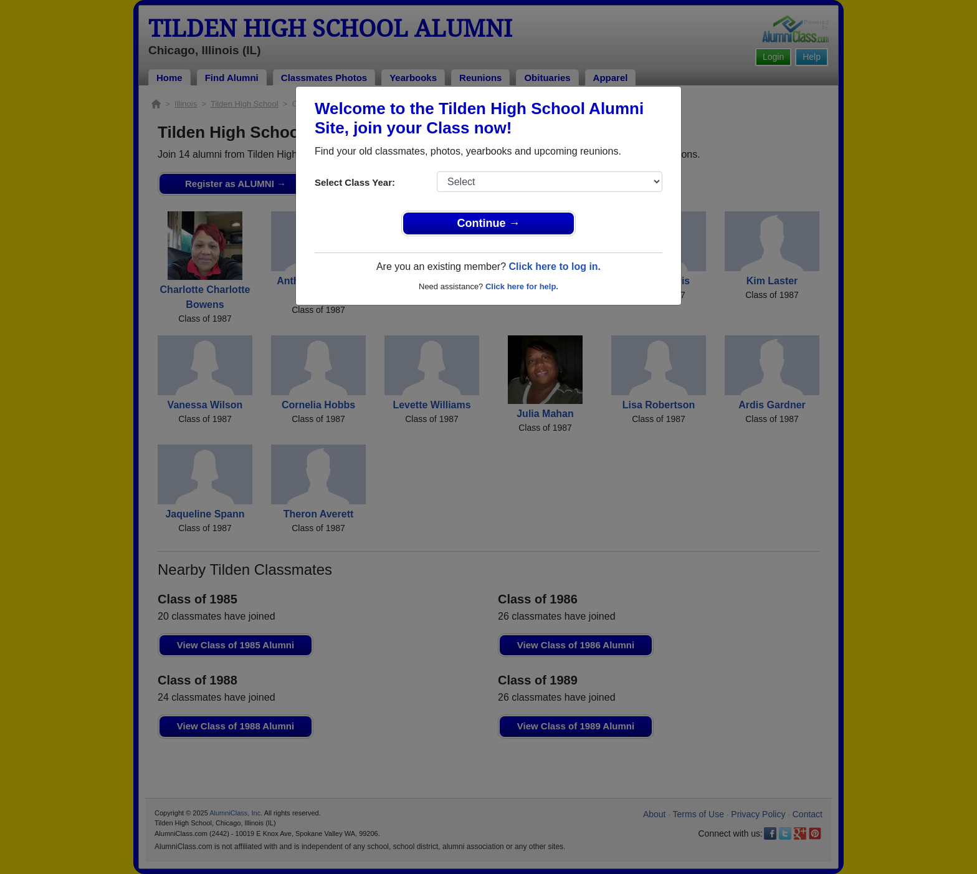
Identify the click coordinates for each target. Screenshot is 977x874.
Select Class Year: (355, 182)
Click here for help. (521, 286)
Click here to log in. (554, 266)
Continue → (488, 223)
